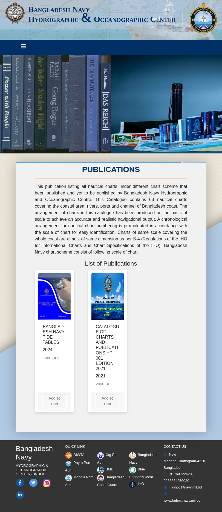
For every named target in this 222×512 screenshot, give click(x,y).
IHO (136, 484)
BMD (105, 469)
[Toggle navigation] (23, 47)
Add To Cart (54, 401)
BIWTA (75, 455)
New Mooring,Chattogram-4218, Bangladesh (185, 461)
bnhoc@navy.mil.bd (183, 487)
